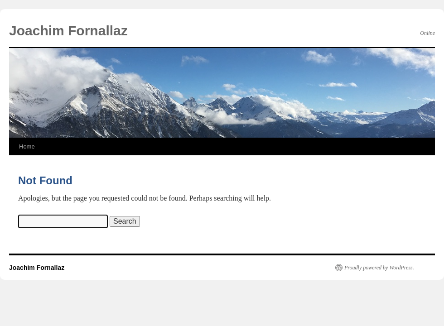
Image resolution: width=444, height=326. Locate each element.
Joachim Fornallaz (68, 30)
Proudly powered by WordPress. (379, 267)
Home (27, 146)
